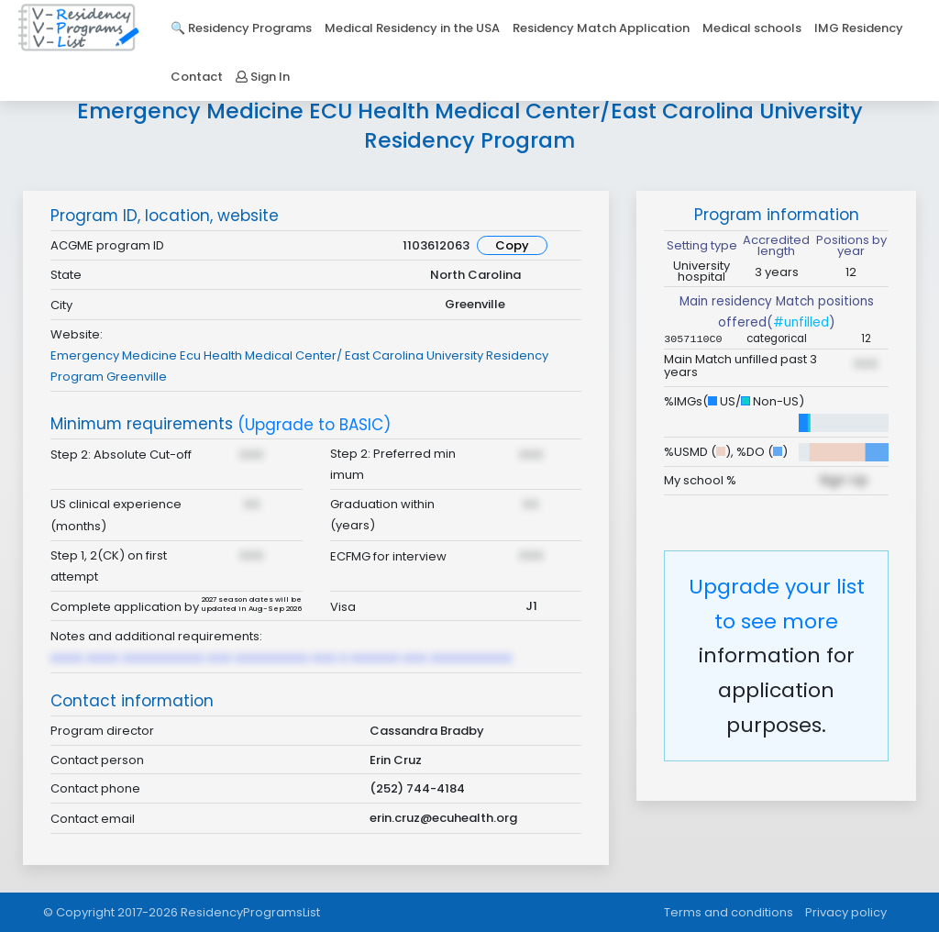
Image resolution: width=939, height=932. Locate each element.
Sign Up (843, 480)
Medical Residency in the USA (412, 28)
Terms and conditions (728, 912)
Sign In (263, 76)
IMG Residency (858, 28)
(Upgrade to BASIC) (314, 425)
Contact (197, 76)
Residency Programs (250, 28)
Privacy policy (846, 912)
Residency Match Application (601, 28)
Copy (512, 245)
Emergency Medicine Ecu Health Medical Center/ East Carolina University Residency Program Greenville (299, 366)
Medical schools (751, 28)
